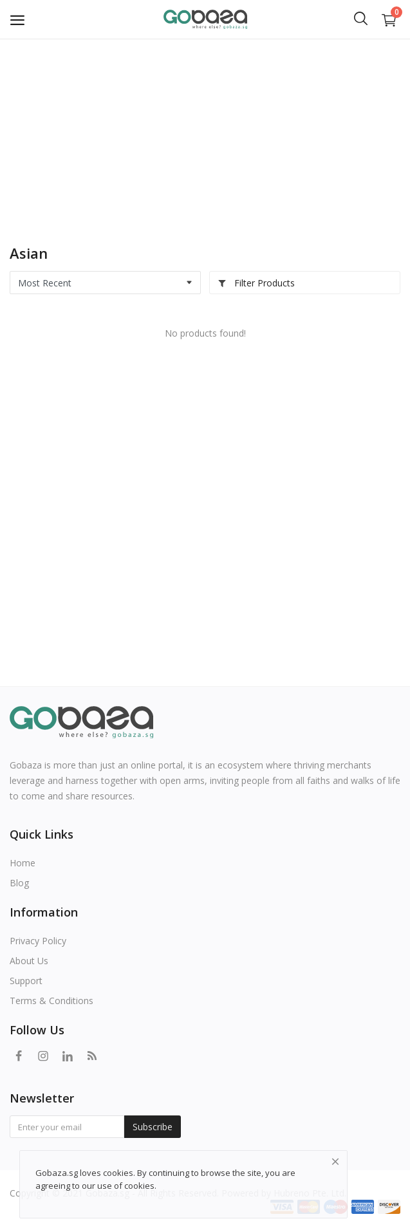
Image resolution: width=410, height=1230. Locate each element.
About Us (29, 961)
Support (26, 980)
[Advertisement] (205, 135)
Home (22, 863)
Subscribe (152, 1127)
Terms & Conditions (51, 1000)
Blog (19, 883)
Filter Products (256, 283)
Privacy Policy (38, 941)
